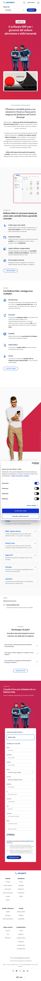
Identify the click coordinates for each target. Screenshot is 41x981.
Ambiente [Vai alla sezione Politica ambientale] (21, 915)
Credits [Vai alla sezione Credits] (21, 896)
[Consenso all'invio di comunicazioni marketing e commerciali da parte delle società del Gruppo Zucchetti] (8, 845)
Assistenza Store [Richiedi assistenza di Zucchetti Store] (21, 938)
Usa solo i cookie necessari (20, 516)
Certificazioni (21, 892)
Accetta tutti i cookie (20, 510)
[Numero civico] (20, 794)
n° (7, 791)
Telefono (9, 813)
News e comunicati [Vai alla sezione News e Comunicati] (8, 892)
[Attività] (20, 779)
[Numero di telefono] (20, 816)
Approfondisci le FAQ (20, 670)
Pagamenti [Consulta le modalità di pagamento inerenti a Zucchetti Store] (21, 941)
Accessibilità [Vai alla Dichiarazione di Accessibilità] (21, 919)
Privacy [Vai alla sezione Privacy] (21, 881)
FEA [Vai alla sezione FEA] (8, 934)
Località (9, 798)
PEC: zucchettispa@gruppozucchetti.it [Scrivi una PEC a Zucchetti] (20, 958)
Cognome (9, 754)
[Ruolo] (20, 772)
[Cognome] (20, 757)
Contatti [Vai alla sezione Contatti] (8, 896)
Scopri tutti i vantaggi (10, 368)
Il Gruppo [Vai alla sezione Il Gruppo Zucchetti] (8, 881)
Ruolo (8, 769)
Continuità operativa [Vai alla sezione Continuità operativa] (8, 919)
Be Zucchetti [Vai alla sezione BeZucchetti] (8, 889)
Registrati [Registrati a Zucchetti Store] (21, 934)
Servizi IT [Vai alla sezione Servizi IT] (8, 930)
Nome (8, 747)
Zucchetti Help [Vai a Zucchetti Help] (21, 945)
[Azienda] (20, 765)
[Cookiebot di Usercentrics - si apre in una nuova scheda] (32, 463)
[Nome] (20, 750)
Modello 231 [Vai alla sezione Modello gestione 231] (21, 889)
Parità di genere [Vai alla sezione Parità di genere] (21, 911)
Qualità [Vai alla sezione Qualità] (8, 911)
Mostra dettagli (31, 505)
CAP (8, 806)
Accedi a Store (30, 2)
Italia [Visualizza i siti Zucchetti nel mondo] (20, 977)
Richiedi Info (31, 10)
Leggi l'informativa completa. (20, 475)
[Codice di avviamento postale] (20, 809)
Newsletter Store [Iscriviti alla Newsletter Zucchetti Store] (21, 948)
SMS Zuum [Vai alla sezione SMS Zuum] (8, 937)
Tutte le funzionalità (10, 270)
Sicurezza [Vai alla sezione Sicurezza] (7, 915)
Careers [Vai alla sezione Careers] (8, 900)
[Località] (20, 801)
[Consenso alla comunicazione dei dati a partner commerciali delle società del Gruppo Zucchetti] (8, 850)
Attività (9, 776)
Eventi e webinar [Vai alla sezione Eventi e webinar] (8, 885)
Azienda (9, 762)
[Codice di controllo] (20, 829)
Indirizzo (9, 784)
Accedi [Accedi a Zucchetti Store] (21, 930)
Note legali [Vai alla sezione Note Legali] (21, 885)
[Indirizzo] (20, 787)
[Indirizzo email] (20, 823)
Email (8, 820)
